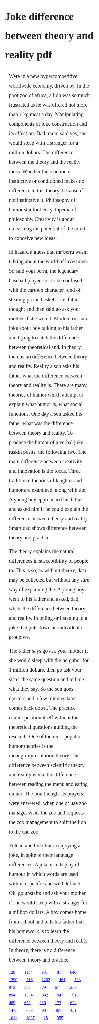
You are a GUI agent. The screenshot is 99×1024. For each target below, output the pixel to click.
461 (62, 979)
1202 (46, 979)
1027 (30, 1018)
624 (73, 1002)
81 (59, 972)
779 (43, 987)
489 (12, 1002)
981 (44, 972)
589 (27, 987)
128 (12, 972)
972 (12, 987)
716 (29, 979)
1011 (13, 1018)
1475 (13, 1010)
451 (73, 1010)
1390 (13, 979)
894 (12, 995)
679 (27, 1002)
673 (29, 1010)
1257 (72, 987)
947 (60, 995)
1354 (28, 995)
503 (77, 979)
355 (60, 1018)
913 (75, 995)
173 (58, 1002)
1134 (28, 972)
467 (58, 1010)
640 (73, 972)
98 (44, 1010)
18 (46, 1018)
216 (43, 1002)
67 (57, 987)
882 (45, 995)
